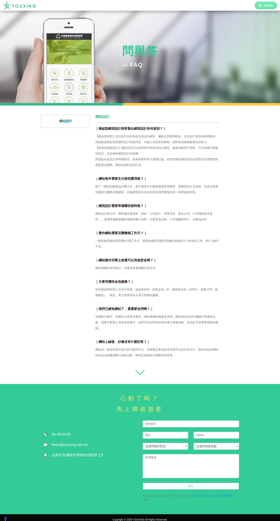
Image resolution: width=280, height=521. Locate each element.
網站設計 (65, 127)
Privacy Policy (204, 491)
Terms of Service (224, 491)
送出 (191, 481)
